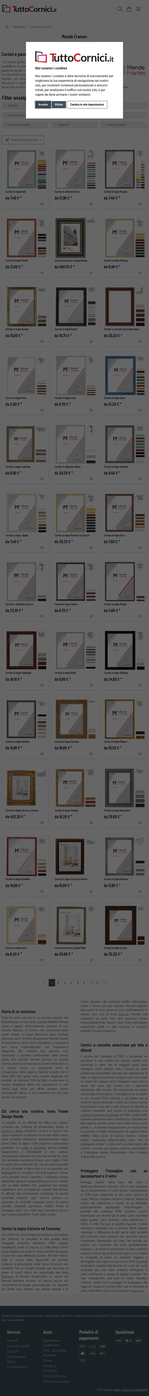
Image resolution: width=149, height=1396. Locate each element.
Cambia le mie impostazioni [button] (87, 104)
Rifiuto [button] (59, 104)
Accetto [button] (43, 104)
